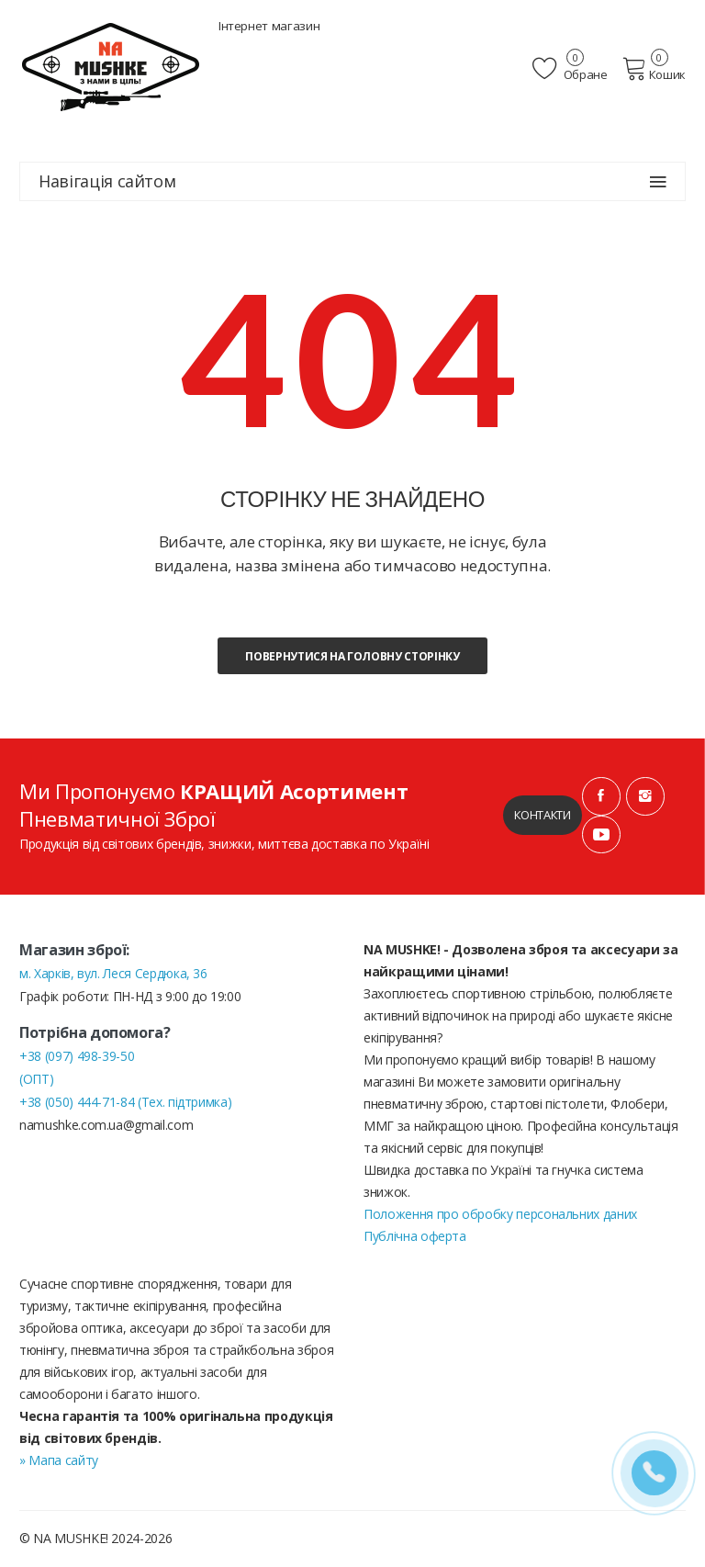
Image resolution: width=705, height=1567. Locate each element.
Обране (572, 69)
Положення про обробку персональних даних (500, 1214)
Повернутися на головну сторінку (352, 656)
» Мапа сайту (58, 1461)
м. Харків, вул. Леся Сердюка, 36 (113, 974)
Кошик (654, 69)
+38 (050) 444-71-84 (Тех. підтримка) (125, 1102)
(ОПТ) (36, 1079)
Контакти (542, 815)
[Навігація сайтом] (658, 182)
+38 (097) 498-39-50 (76, 1056)
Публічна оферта (415, 1237)
